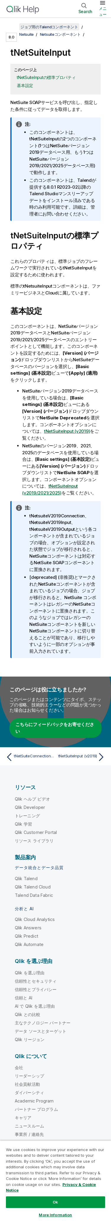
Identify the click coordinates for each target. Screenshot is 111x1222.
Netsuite (26, 34)
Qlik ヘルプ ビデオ (32, 798)
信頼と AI (23, 997)
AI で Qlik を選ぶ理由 (35, 1006)
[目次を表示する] (11, 26)
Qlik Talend (26, 878)
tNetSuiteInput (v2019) (67, 431)
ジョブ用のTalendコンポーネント (49, 26)
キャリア (23, 1117)
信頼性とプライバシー (36, 989)
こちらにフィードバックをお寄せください (54, 728)
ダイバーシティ (29, 1092)
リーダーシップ (29, 1075)
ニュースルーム (29, 1125)
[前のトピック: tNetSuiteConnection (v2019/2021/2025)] (29, 757)
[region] (55, 1181)
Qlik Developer (30, 807)
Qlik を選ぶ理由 (30, 972)
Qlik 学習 (23, 823)
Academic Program (34, 1100)
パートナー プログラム (36, 1109)
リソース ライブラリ (34, 840)
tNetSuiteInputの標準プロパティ (46, 77)
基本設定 (25, 85)
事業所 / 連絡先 (29, 1134)
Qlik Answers (28, 927)
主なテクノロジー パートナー (42, 1022)
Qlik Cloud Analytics (35, 919)
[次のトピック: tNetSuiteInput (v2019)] (82, 757)
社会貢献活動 (27, 1084)
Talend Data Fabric (34, 895)
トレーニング (27, 815)
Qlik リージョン (30, 1039)
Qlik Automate (29, 944)
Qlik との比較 (27, 1014)
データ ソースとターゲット (40, 1031)
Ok (55, 1202)
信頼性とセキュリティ (36, 981)
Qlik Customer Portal (36, 832)
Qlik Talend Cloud (33, 886)
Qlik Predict (26, 936)
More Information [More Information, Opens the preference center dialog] (55, 1214)
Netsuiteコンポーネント (60, 34)
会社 (19, 1067)
